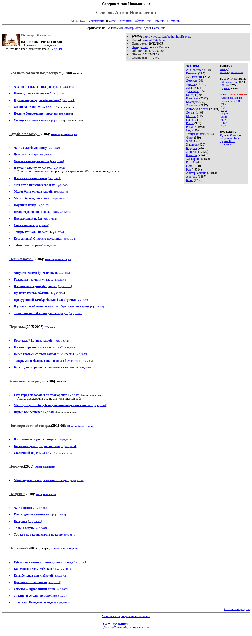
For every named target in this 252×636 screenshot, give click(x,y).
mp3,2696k (63, 589)
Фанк (189, 137)
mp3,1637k (60, 279)
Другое (190, 84)
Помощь (174, 21)
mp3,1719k (50, 218)
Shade (224, 116)
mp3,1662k (62, 185)
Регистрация (96, 21)
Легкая (190, 112)
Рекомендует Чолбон (231, 72)
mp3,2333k (57, 232)
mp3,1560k (57, 161)
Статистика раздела (237, 609)
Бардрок (191, 148)
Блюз (189, 180)
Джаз (189, 87)
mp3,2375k (97, 306)
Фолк (189, 141)
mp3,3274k (83, 299)
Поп (189, 166)
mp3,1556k (35, 521)
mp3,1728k (64, 211)
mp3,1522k (66, 439)
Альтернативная (197, 173)
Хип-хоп (191, 151)
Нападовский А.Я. (231, 100)
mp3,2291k (48, 107)
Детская (191, 80)
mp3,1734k (59, 168)
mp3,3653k (75, 395)
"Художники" (120, 624)
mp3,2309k (63, 602)
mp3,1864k (62, 340)
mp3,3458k (70, 347)
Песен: (225, 85)
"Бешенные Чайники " (233, 97)
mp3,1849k (66, 568)
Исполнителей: (230, 81)
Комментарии (69, 134)
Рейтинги (124, 21)
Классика (192, 98)
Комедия (192, 102)
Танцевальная (195, 134)
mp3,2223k (58, 293)
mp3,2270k (54, 582)
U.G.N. (224, 123)
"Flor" (224, 104)
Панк (189, 119)
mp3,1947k (46, 154)
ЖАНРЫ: (193, 66)
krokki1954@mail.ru (156, 40)
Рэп (188, 169)
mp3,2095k (85, 367)
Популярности (131, 28)
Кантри (191, 94)
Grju (223, 107)
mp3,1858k (81, 354)
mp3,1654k (65, 272)
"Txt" (223, 119)
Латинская (193, 105)
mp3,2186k (44, 205)
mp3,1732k (70, 238)
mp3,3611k (67, 86)
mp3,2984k (61, 191)
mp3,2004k (58, 120)
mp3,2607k (42, 225)
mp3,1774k (76, 313)
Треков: (226, 88)
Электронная (194, 158)
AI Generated (194, 70)
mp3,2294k (68, 100)
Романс (191, 126)
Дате (147, 28)
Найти (111, 21)
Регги (189, 123)
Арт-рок (191, 176)
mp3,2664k (54, 147)
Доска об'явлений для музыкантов (126, 627)
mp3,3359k (100, 405)
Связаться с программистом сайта (126, 616)
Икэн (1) (224, 69)
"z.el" (223, 126)
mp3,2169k (66, 113)
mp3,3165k (59, 198)
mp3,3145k (56, 49)
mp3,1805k (59, 93)
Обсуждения (142, 21)
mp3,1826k (60, 595)
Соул (189, 130)
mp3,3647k (41, 528)
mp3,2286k (77, 480)
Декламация (194, 77)
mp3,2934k (80, 562)
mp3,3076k (60, 575)
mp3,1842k (50, 45)
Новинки (159, 21)
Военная (191, 73)
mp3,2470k (50, 412)
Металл (191, 116)
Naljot (224, 110)
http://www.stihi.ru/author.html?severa (167, 36)
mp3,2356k (50, 245)
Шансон (191, 155)
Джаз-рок (192, 91)
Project (224, 113)
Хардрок (191, 144)
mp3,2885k (55, 178)
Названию (159, 28)
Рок (188, 162)
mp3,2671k (70, 446)
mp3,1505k (65, 286)
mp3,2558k (86, 360)
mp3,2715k (59, 514)
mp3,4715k (46, 452)
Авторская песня (197, 109)
